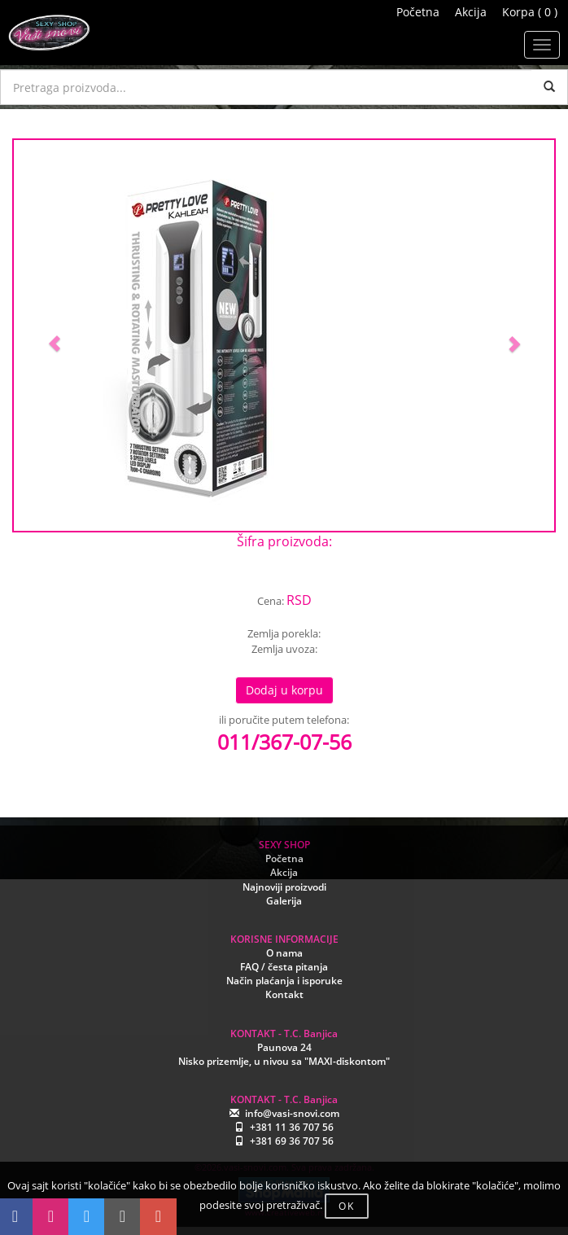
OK (347, 1206)
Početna (417, 12)
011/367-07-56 (284, 741)
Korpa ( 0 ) (529, 12)
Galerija (284, 901)
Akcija (471, 12)
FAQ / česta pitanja (284, 967)
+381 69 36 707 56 (292, 1141)
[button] (54, 335)
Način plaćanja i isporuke (284, 981)
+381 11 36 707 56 (292, 1127)
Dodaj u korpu (284, 690)
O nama (284, 953)
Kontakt (284, 994)
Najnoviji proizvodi (284, 887)
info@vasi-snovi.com (292, 1113)
